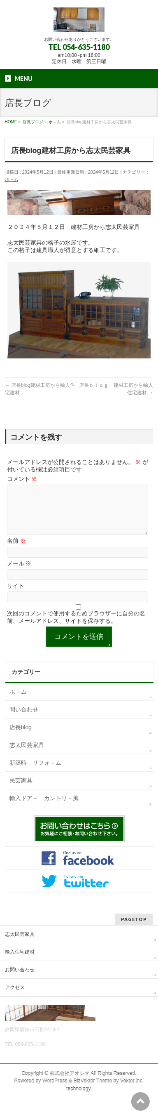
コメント (22, 479)
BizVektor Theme (93, 1091)
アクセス (15, 997)
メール (19, 573)
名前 (16, 550)
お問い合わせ (20, 979)
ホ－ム (12, 179)
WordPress (54, 1091)
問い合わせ (23, 719)
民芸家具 (21, 790)
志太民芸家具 (26, 754)
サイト (15, 595)
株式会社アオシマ (69, 1083)
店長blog (20, 737)
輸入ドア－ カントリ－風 (44, 808)
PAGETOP (134, 929)
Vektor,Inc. (132, 1091)
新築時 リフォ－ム (35, 772)
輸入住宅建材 (20, 962)
